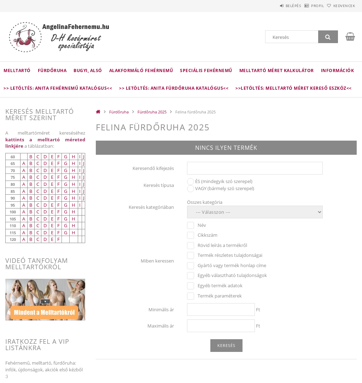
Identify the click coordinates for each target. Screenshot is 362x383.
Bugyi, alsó (88, 70)
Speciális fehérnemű (206, 70)
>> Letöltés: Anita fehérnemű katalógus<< (58, 88)
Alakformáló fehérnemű (141, 70)
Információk (337, 70)
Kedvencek (340, 5)
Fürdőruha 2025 (152, 111)
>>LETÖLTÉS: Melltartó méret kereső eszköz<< (293, 88)
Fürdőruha (52, 70)
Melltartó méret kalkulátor (276, 70)
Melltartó (17, 70)
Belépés (275, 5)
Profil (306, 5)
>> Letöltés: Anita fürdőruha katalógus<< (173, 88)
